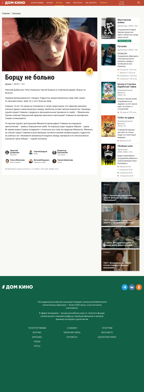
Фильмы (59, 3)
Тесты (37, 346)
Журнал (49, 3)
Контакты (72, 337)
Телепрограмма (37, 3)
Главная (6, 13)
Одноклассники (107, 337)
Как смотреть (91, 3)
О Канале (72, 328)
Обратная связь (72, 332)
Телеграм (107, 328)
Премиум (103, 3)
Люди (68, 3)
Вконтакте (107, 332)
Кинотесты (77, 3)
